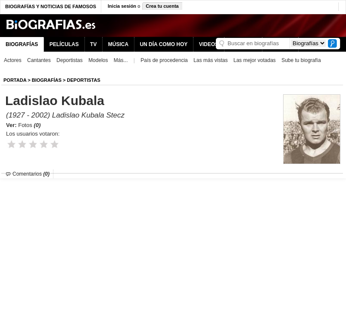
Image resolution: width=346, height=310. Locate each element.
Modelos (98, 60)
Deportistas (69, 60)
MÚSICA (118, 44)
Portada (14, 80)
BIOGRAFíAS (47, 80)
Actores (13, 60)
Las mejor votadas (255, 60)
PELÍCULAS (64, 44)
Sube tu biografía (301, 60)
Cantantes (39, 60)
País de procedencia (163, 60)
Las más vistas (210, 60)
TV (93, 44)
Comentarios (31, 174)
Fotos (29, 125)
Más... (121, 60)
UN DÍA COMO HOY (163, 44)
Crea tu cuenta (162, 6)
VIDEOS (208, 44)
